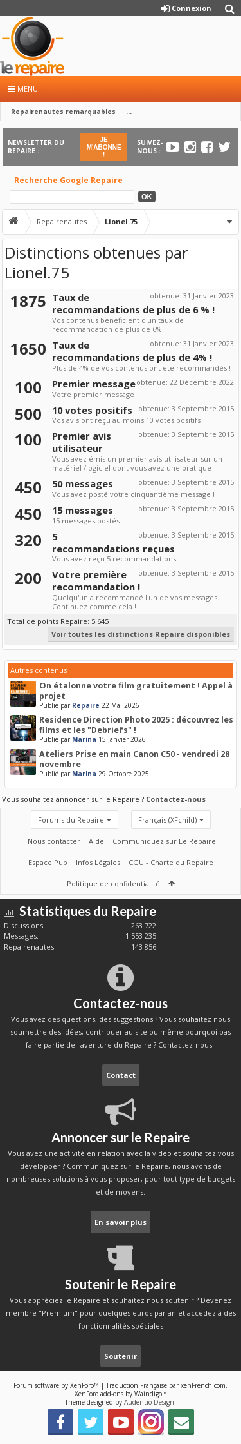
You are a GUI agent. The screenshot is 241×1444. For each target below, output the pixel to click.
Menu (23, 88)
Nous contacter (54, 841)
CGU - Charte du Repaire (171, 862)
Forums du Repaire (71, 819)
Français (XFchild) (167, 819)
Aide (96, 841)
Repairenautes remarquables (63, 111)
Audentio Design (149, 1402)
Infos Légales (98, 862)
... (129, 111)
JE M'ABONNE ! (104, 147)
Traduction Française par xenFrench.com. (167, 1385)
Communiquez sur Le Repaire (164, 841)
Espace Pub (47, 862)
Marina (84, 739)
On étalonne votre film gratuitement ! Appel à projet (136, 690)
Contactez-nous (176, 799)
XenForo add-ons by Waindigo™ (121, 1393)
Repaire (86, 705)
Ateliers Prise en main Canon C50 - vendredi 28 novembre (134, 759)
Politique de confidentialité (113, 883)
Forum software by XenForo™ (57, 1385)
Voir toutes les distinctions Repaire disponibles (140, 634)
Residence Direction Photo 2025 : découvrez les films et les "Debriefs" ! (136, 725)
